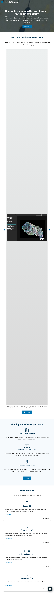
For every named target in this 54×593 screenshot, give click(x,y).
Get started (27, 26)
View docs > (8, 514)
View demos (27, 412)
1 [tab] (23, 415)
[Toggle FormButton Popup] (50, 589)
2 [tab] (26, 415)
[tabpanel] (27, 231)
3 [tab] (28, 415)
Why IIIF (27, 478)
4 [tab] (30, 415)
